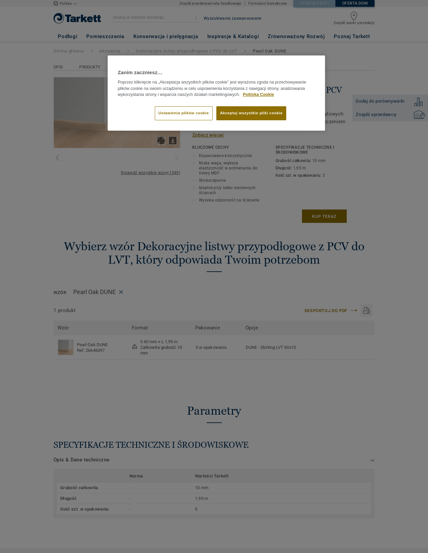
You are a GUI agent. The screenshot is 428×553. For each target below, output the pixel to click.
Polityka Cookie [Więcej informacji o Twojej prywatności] (258, 94)
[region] (216, 93)
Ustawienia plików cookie (183, 113)
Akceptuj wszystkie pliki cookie (251, 113)
